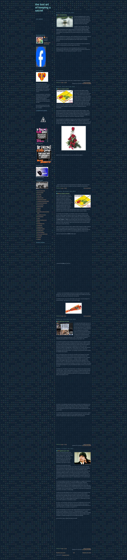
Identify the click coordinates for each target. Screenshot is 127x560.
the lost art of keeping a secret (43, 7)
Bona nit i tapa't (40, 192)
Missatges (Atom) (65, 555)
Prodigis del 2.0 (40, 230)
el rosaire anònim (64, 193)
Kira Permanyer (40, 216)
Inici (74, 552)
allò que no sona (64, 321)
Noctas (38, 221)
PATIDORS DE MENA (86, 83)
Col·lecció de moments (41, 199)
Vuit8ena (39, 239)
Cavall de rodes (40, 197)
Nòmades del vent (40, 223)
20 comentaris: (88, 315)
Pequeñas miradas (41, 228)
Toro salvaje (39, 235)
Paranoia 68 (39, 225)
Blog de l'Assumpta (41, 190)
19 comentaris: (88, 188)
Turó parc (39, 237)
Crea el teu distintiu (40, 67)
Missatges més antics (86, 552)
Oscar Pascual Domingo (41, 46)
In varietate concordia (41, 214)
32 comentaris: (88, 548)
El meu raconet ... (40, 204)
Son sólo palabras (40, 232)
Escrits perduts (40, 206)
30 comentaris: (88, 82)
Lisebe (38, 218)
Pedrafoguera (40, 227)
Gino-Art (38, 209)
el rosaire (64, 88)
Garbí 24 (39, 208)
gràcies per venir (64, 450)
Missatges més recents (60, 552)
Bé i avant (39, 194)
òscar (46, 37)
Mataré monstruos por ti (42, 220)
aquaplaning (63, 14)
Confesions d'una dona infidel (43, 201)
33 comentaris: (88, 444)
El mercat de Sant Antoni (42, 202)
